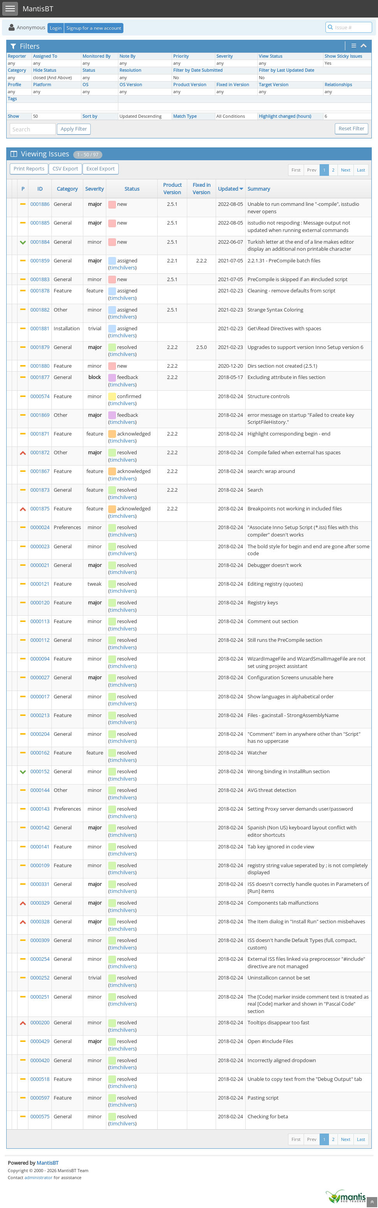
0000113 (39, 621)
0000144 (39, 790)
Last (361, 170)
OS (85, 84)
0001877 (39, 377)
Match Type (185, 116)
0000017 (39, 696)
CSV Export (65, 168)
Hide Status (44, 70)
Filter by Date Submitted (198, 70)
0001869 (39, 414)
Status (89, 70)
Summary (259, 188)
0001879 (39, 347)
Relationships (338, 84)
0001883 (39, 279)
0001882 (39, 309)
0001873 (39, 489)
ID (39, 188)
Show (13, 116)
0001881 (39, 328)
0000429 (39, 1041)
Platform (42, 84)
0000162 (39, 752)
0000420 (39, 1060)
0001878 (39, 290)
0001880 (39, 365)
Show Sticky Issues (343, 56)
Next (345, 170)
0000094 (39, 658)
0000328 (39, 921)
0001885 (39, 222)
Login (56, 28)
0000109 (39, 865)
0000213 (39, 715)
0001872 (39, 452)
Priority (181, 56)
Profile (14, 84)
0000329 (39, 902)
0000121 (39, 583)
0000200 (39, 1022)
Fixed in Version (232, 84)
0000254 (39, 958)
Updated (228, 188)
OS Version (131, 84)
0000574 (39, 396)
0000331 (39, 883)
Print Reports (29, 168)
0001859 (39, 260)
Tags (12, 98)
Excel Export (100, 168)
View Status (270, 56)
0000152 (39, 771)
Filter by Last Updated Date (286, 70)
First (296, 170)
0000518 (39, 1078)
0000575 (39, 1116)
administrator (39, 1177)
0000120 (39, 602)
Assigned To (45, 56)
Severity (224, 56)
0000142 (39, 827)
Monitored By (97, 56)
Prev (311, 170)
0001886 (39, 203)
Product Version (189, 84)
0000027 (39, 677)
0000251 (39, 996)
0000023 (39, 546)
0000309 (39, 940)
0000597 (39, 1097)
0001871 (39, 433)
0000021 (39, 565)
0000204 (39, 733)
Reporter (17, 56)
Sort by (90, 116)
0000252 (39, 977)
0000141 (39, 846)
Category (17, 70)
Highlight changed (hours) (285, 116)
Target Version (273, 84)
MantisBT (47, 1162)
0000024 (39, 527)
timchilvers (122, 267)
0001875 (39, 508)
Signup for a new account (94, 28)
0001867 (39, 471)
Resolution (130, 70)
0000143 (39, 808)
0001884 (39, 241)
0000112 (39, 639)
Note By (127, 56)
